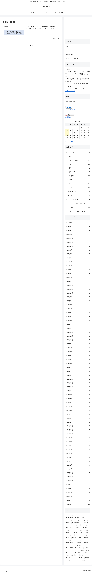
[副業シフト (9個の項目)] (69, 533)
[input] (77, 101)
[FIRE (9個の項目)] (76, 533)
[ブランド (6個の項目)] (81, 540)
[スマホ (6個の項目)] (86, 543)
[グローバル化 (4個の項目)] (70, 555)
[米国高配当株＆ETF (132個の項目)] (72, 515)
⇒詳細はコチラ (70, 91)
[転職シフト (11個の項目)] (78, 528)
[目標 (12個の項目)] (77, 525)
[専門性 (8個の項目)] (87, 533)
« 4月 (67, 141)
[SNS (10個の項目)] (73, 530)
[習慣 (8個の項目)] (81, 533)
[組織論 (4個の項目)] (87, 548)
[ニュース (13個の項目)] (70, 525)
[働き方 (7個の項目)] (87, 535)
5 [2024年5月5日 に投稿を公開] (67, 130)
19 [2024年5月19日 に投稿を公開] (67, 135)
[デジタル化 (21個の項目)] (70, 520)
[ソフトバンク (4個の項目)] (79, 548)
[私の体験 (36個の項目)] (78, 518)
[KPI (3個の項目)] (76, 555)
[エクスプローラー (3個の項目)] (84, 555)
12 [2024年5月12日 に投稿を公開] (67, 132)
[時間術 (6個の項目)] (79, 543)
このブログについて (72, 50)
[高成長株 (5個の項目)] (79, 545)
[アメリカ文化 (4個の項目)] (70, 548)
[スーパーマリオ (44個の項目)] (70, 518)
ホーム (68, 46)
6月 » (71, 141)
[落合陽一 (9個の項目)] (86, 530)
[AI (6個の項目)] (88, 540)
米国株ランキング (70, 117)
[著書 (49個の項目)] (81, 515)
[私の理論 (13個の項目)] (86, 523)
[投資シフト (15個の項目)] (86, 520)
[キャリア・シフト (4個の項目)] (71, 550)
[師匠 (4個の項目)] (87, 550)
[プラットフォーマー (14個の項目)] (77, 523)
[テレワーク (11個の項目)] (70, 528)
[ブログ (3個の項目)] (85, 560)
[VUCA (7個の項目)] (87, 538)
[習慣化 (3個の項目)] (81, 558)
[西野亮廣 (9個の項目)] (79, 530)
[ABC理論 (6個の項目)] (69, 540)
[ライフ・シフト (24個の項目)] (85, 518)
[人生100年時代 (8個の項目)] (79, 535)
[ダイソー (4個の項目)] (86, 545)
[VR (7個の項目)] (80, 538)
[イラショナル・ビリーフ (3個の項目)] (72, 558)
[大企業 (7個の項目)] (74, 538)
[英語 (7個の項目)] (68, 538)
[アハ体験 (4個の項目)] (79, 553)
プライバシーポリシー (72, 58)
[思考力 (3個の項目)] (87, 558)
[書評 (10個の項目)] (68, 530)
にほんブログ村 (70, 109)
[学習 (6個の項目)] (75, 540)
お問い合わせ (70, 54)
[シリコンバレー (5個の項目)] (70, 545)
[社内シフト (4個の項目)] (70, 553)
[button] (88, 102)
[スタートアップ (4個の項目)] (80, 550)
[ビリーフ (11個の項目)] (86, 528)
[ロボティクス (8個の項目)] (70, 535)
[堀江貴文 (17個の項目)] (77, 520)
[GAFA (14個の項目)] (68, 523)
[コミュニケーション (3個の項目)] (73, 560)
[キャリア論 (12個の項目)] (85, 525)
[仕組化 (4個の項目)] (86, 553)
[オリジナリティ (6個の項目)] (71, 543)
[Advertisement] (31, 57)
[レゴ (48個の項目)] (87, 515)
